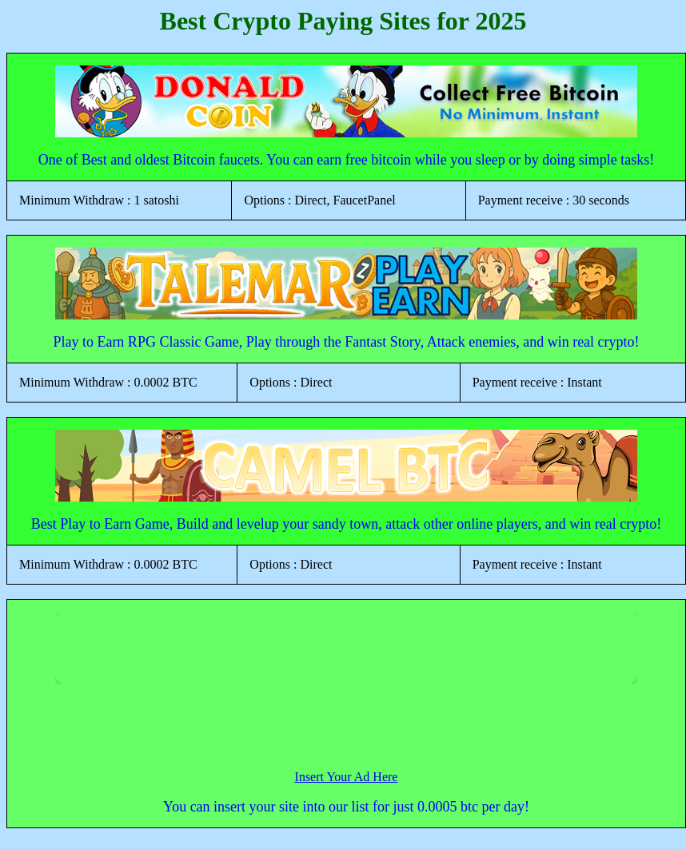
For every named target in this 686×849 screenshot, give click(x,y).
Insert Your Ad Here (346, 777)
